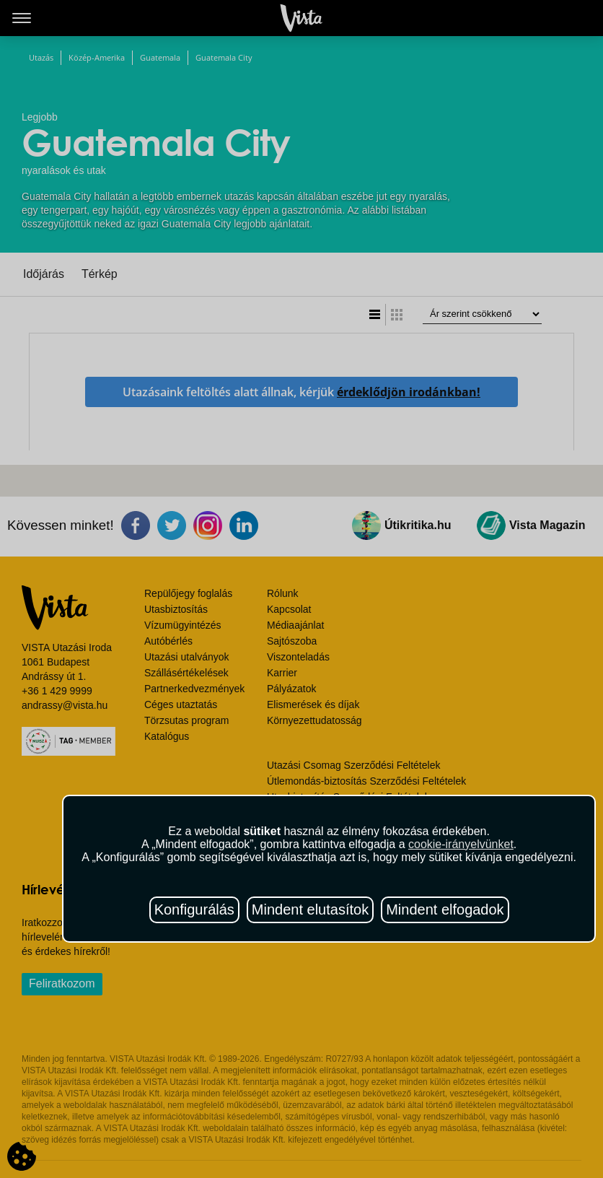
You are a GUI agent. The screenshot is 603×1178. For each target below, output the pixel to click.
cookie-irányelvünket (461, 844)
